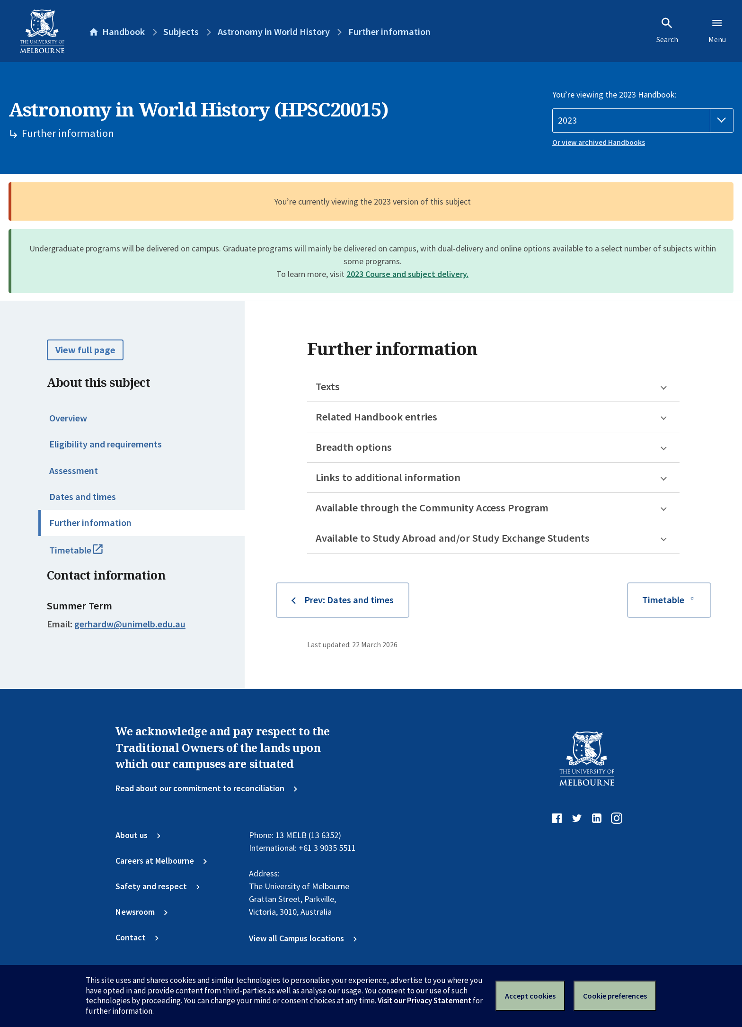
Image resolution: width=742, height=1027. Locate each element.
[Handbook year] (643, 120)
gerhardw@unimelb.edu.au (130, 624)
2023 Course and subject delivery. (407, 273)
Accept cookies (530, 995)
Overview (68, 418)
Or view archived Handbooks (598, 142)
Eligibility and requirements (105, 444)
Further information (90, 523)
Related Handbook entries (376, 416)
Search (667, 30)
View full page (85, 350)
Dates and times (82, 497)
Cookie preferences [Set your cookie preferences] (615, 995)
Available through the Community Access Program (432, 507)
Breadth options (354, 447)
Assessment (73, 470)
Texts (328, 386)
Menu (717, 30)
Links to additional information (388, 477)
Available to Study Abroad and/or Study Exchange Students (453, 538)
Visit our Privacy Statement (424, 1000)
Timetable (87, 554)
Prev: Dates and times (349, 600)
